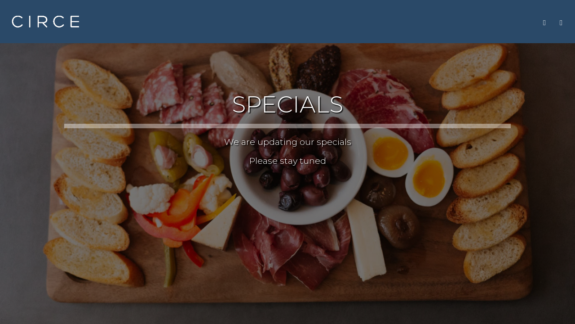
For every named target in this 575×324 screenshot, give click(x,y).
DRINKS (317, 22)
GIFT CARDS (509, 22)
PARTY (392, 22)
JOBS (421, 22)
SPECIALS (356, 22)
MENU (283, 22)
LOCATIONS (459, 22)
